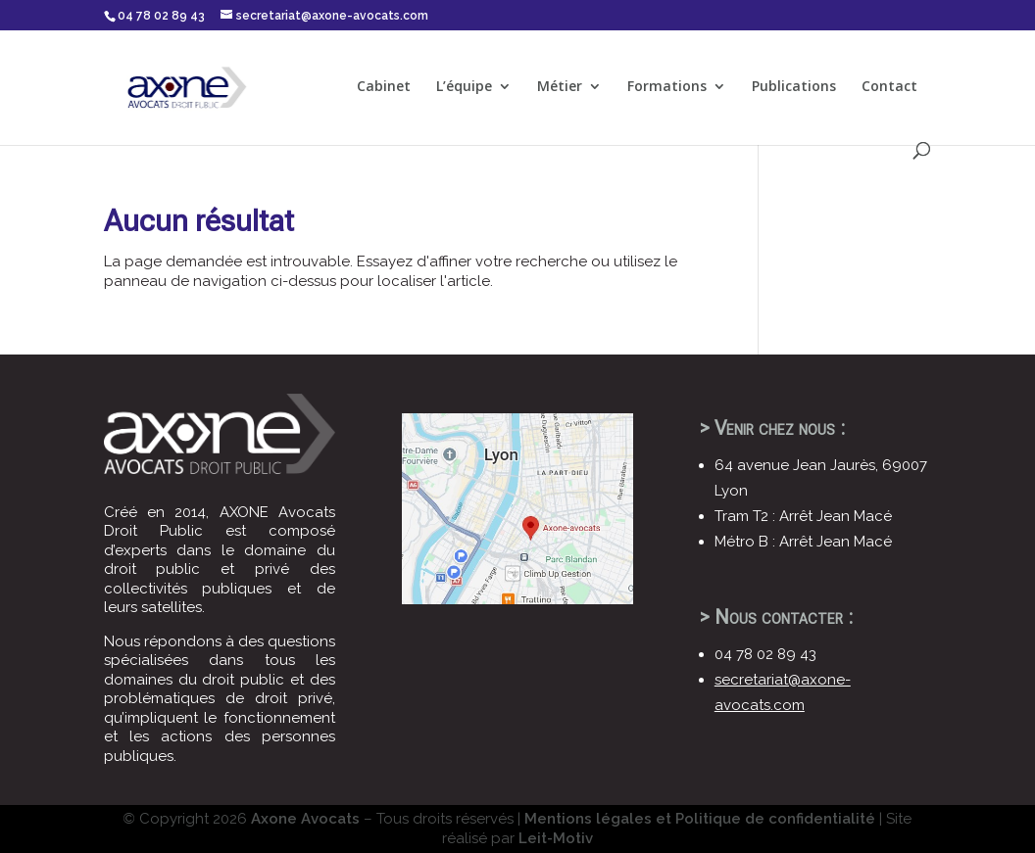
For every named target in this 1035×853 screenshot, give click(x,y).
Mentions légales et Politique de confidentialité (699, 819)
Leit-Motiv (555, 838)
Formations (667, 87)
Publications (794, 87)
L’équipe (464, 87)
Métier (559, 87)
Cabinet (384, 87)
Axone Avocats (305, 819)
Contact (889, 87)
